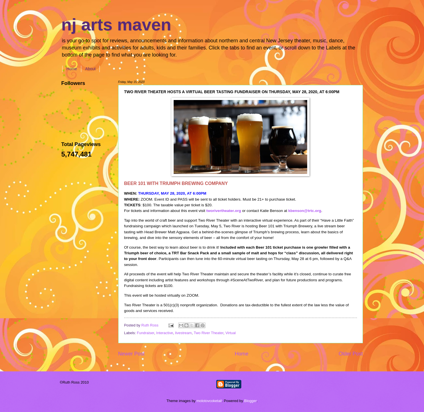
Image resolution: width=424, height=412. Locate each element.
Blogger (250, 401)
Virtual (230, 333)
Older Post (350, 354)
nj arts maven (116, 24)
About (90, 68)
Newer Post (131, 354)
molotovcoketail (209, 401)
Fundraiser (145, 333)
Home (71, 68)
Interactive (164, 333)
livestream (183, 333)
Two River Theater (208, 333)
